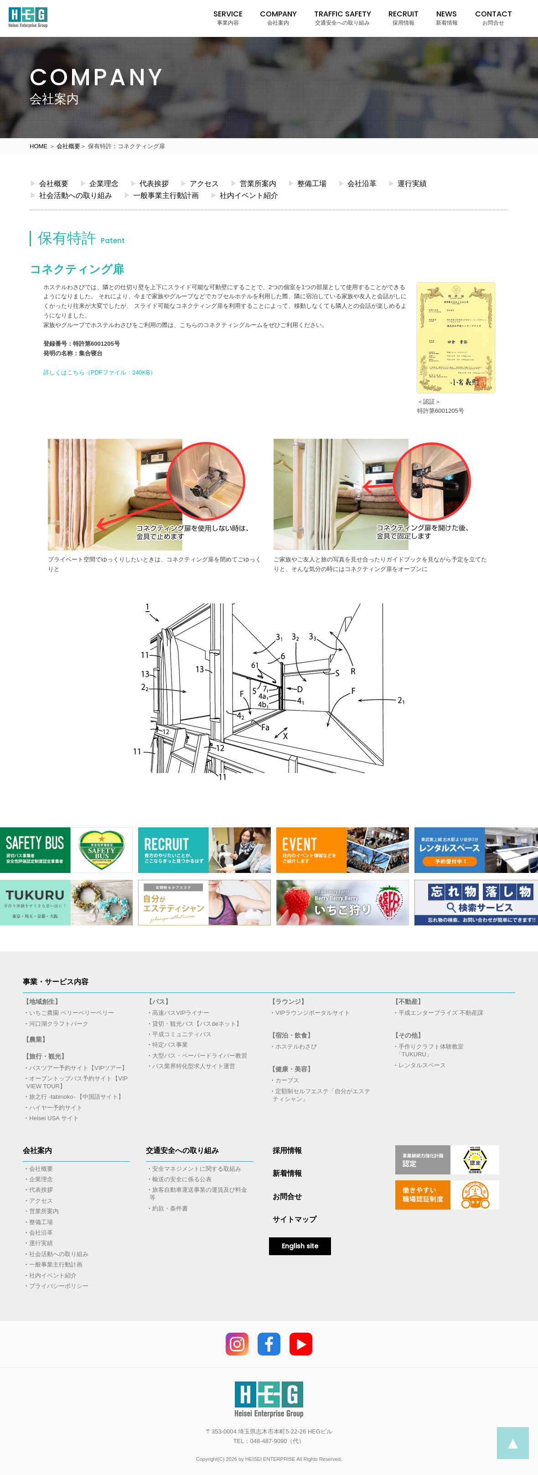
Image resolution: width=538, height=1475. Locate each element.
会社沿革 (357, 183)
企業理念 (99, 183)
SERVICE (228, 18)
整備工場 (307, 183)
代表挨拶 (149, 183)
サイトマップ (294, 1219)
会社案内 (37, 1150)
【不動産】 (408, 1001)
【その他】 (408, 1035)
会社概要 (68, 146)
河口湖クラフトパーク (58, 1023)
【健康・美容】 (291, 1069)
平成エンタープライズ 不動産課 (440, 1012)
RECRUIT (403, 18)
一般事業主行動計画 (161, 195)
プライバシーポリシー (58, 1286)
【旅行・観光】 (45, 1056)
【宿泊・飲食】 (291, 1035)
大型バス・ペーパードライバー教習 (199, 1055)
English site (300, 1246)
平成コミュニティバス (182, 1034)
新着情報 (287, 1173)
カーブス (287, 1080)
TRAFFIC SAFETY (342, 18)
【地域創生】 (42, 1001)
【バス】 (158, 1001)
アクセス (199, 183)
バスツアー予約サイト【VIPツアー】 (78, 1068)
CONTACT (493, 18)
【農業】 (35, 1039)
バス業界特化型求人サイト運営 (193, 1066)
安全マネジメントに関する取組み (196, 1168)
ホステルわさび (296, 1046)
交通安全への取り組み (182, 1150)
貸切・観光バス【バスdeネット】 (197, 1023)
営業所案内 (253, 183)
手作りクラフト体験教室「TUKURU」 (430, 1050)
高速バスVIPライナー (180, 1012)
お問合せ (287, 1196)
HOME (38, 146)
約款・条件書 (170, 1208)
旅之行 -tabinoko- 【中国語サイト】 (76, 1096)
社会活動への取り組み (71, 195)
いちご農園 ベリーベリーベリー (71, 1012)
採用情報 (287, 1150)
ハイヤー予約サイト (56, 1107)
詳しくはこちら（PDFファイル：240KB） (99, 372)
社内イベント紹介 (244, 195)
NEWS (447, 18)
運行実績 (407, 183)
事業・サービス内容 (55, 982)
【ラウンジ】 (288, 1001)
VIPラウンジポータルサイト (312, 1012)
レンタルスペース (422, 1065)
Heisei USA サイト (53, 1118)
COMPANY (278, 18)
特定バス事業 (170, 1044)
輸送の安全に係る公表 (182, 1179)
